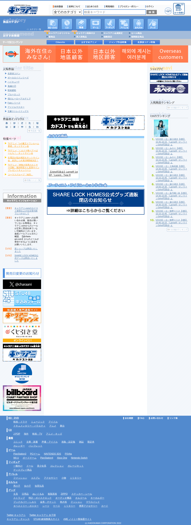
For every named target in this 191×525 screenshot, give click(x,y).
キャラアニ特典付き (85, 33)
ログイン (150, 6)
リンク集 (173, 418)
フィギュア (110, 24)
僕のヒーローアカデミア (19, 98)
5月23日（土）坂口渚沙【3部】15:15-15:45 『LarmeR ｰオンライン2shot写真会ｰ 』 (171, 178)
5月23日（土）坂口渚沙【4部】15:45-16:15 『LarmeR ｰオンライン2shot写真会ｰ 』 (171, 142)
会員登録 (58, 6)
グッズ (153, 24)
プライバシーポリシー (129, 6)
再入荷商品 (81, 37)
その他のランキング (178, 108)
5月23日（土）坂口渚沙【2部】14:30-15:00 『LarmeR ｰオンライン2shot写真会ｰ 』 (171, 205)
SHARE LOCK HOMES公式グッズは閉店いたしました (26, 258)
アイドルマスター (16, 107)
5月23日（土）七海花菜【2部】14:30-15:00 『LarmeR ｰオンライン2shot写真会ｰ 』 (171, 169)
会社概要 (128, 418)
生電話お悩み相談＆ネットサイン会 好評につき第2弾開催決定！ (23, 158)
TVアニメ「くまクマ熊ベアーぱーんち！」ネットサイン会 (23, 151)
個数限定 (108, 37)
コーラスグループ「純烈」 (20, 174)
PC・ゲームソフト (95, 24)
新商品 (52, 37)
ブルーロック (14, 94)
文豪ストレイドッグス (18, 111)
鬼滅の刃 (12, 86)
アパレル (124, 24)
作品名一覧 (35, 131)
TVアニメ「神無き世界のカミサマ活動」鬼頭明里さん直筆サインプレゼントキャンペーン (23, 167)
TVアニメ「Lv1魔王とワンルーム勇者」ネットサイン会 (23, 144)
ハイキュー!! (13, 82)
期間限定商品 (137, 37)
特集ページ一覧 (33, 180)
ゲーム (11, 450)
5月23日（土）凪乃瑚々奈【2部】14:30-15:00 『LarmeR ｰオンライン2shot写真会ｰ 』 (172, 196)
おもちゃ (138, 24)
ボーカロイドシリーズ (18, 77)
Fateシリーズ (14, 103)
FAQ (141, 418)
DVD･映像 (52, 24)
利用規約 (109, 6)
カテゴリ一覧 (35, 29)
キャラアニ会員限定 (113, 33)
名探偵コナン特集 (146, 42)
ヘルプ (168, 10)
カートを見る (179, 8)
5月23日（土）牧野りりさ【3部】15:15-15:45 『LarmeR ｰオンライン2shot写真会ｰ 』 (172, 213)
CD (67, 24)
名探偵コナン (14, 73)
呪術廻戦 (12, 90)
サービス (93, 6)
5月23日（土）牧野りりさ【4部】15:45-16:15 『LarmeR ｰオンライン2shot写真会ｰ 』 (172, 222)
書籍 (81, 24)
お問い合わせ (156, 418)
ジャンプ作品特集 (117, 42)
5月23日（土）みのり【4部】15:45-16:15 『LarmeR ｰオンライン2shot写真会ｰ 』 (171, 151)
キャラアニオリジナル (59, 33)
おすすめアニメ (89, 42)
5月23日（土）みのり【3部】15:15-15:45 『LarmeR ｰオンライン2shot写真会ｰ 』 (171, 160)
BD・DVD (13, 418)
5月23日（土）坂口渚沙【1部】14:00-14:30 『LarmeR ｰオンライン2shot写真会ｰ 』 (171, 187)
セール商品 (136, 33)
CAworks (60, 42)
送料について (74, 6)
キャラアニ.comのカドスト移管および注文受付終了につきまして (26, 211)
